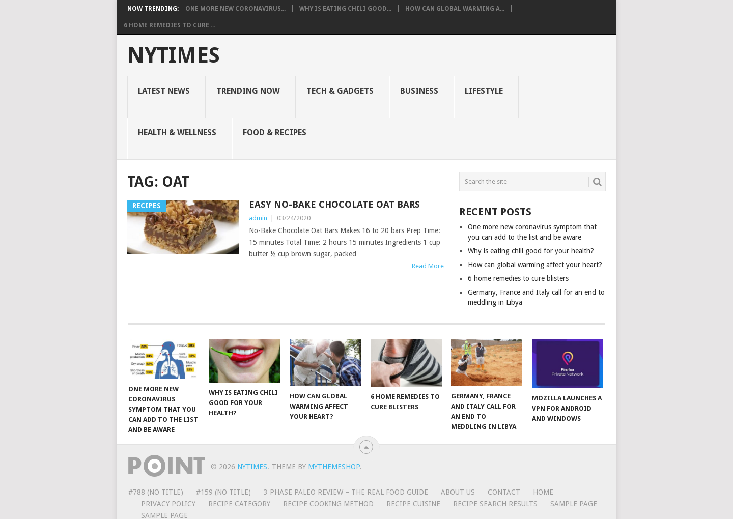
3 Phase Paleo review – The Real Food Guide (346, 492)
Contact (504, 492)
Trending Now (248, 91)
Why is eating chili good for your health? (531, 251)
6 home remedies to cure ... (169, 25)
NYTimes (173, 55)
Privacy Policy (168, 504)
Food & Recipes (274, 132)
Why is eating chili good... (345, 8)
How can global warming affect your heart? (535, 265)
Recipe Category (239, 504)
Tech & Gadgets (340, 91)
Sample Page (573, 504)
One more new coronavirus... (235, 8)
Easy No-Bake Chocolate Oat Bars (334, 204)
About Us (458, 492)
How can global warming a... (454, 8)
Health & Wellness (177, 132)
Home (543, 492)
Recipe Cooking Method (328, 504)
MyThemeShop (334, 467)
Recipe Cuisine (413, 504)
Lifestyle (484, 91)
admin (258, 218)
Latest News (164, 91)
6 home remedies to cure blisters (518, 278)
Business (419, 91)
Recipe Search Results (495, 504)
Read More (428, 266)
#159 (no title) (223, 492)
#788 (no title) (155, 492)
